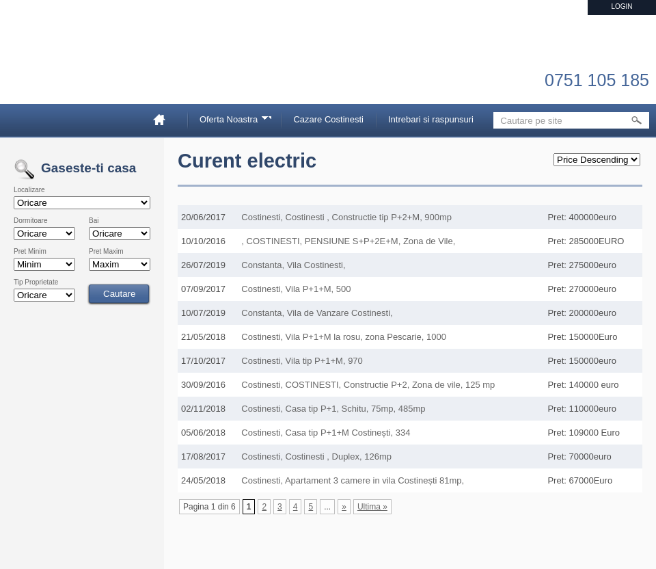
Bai (93, 220)
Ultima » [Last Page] (372, 507)
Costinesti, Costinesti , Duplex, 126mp (316, 456)
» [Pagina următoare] (344, 507)
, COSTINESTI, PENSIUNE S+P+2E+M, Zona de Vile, (348, 241)
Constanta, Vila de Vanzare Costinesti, (316, 313)
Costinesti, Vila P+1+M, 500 (296, 289)
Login (621, 6)
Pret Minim (30, 251)
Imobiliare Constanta (85, 68)
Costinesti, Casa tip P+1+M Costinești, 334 (325, 432)
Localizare (29, 190)
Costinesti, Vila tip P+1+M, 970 (302, 361)
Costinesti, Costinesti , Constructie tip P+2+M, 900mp (346, 217)
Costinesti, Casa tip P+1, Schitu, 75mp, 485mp (333, 408)
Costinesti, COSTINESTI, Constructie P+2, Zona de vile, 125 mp (368, 385)
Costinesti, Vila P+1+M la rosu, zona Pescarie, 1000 (343, 337)
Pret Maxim (106, 251)
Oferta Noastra (231, 121)
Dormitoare (30, 220)
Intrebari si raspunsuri (431, 119)
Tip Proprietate (36, 282)
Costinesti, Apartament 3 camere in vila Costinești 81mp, (352, 480)
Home (165, 119)
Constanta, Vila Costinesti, (293, 265)
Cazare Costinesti (328, 119)
